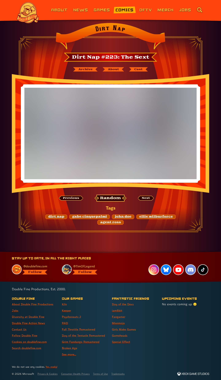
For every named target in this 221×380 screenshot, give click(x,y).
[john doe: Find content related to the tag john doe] (123, 217)
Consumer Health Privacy (78, 374)
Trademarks (124, 374)
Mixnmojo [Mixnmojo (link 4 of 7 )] (119, 323)
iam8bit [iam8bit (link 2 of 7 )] (117, 310)
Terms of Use (105, 374)
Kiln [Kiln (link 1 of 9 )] (64, 304)
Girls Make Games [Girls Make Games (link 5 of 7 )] (125, 329)
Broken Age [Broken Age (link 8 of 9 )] (70, 348)
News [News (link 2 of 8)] (80, 9)
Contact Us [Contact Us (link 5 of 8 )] (19, 329)
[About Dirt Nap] (114, 69)
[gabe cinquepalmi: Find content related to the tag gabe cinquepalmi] (89, 217)
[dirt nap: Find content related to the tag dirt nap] (56, 217)
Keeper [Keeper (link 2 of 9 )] (67, 310)
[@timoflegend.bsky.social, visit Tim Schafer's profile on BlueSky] (83, 269)
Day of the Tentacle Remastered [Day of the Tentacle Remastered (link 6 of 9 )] (85, 336)
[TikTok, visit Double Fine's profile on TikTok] (203, 269)
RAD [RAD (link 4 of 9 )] (65, 323)
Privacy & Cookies (48, 374)
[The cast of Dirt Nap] (140, 69)
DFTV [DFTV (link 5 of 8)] (145, 9)
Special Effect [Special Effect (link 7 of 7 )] (122, 342)
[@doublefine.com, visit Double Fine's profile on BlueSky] (33, 269)
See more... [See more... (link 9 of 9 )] (69, 354)
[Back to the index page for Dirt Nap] (110, 37)
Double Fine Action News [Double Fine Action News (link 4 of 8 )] (29, 323)
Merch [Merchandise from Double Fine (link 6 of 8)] (165, 9)
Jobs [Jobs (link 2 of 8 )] (15, 310)
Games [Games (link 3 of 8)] (102, 9)
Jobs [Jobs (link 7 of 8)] (185, 9)
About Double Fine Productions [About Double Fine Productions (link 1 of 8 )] (34, 304)
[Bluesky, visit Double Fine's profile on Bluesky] (165, 269)
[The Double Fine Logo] (28, 12)
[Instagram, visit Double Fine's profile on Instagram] (153, 269)
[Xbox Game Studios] (193, 374)
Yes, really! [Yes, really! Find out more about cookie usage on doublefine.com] (52, 366)
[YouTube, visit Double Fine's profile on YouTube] (178, 269)
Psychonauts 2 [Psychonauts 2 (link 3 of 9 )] (72, 317)
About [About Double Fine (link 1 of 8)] (59, 9)
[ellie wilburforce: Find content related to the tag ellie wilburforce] (156, 217)
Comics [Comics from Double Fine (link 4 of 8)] (125, 9)
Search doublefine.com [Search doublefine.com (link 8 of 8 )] (28, 348)
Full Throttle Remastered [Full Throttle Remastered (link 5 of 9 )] (79, 329)
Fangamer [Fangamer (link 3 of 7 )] (119, 317)
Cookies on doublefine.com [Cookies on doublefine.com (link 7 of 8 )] (31, 342)
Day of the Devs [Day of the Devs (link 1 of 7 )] (123, 304)
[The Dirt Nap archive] (84, 69)
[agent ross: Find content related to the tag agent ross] (110, 222)
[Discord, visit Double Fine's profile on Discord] (190, 269)
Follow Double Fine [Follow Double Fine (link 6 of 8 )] (25, 336)
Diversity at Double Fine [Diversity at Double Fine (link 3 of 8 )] (29, 317)
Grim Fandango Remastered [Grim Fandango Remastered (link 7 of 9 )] (82, 342)
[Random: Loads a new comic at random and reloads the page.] (110, 198)
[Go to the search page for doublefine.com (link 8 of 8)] (199, 9)
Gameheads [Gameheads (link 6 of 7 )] (120, 336)
